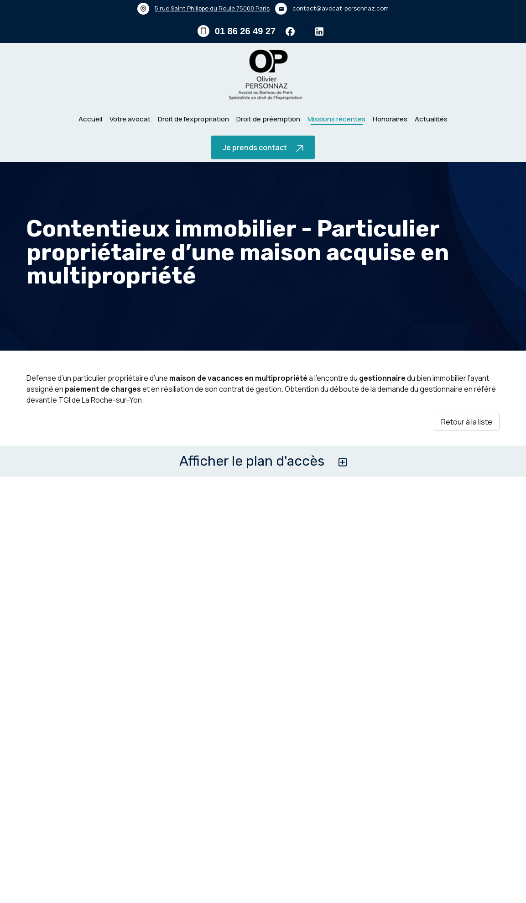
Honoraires (390, 119)
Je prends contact (263, 147)
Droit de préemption (268, 119)
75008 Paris (212, 8)
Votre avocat (130, 119)
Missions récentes (336, 119)
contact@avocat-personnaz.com (340, 8)
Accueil (90, 119)
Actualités (431, 119)
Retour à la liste (466, 447)
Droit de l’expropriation (193, 119)
